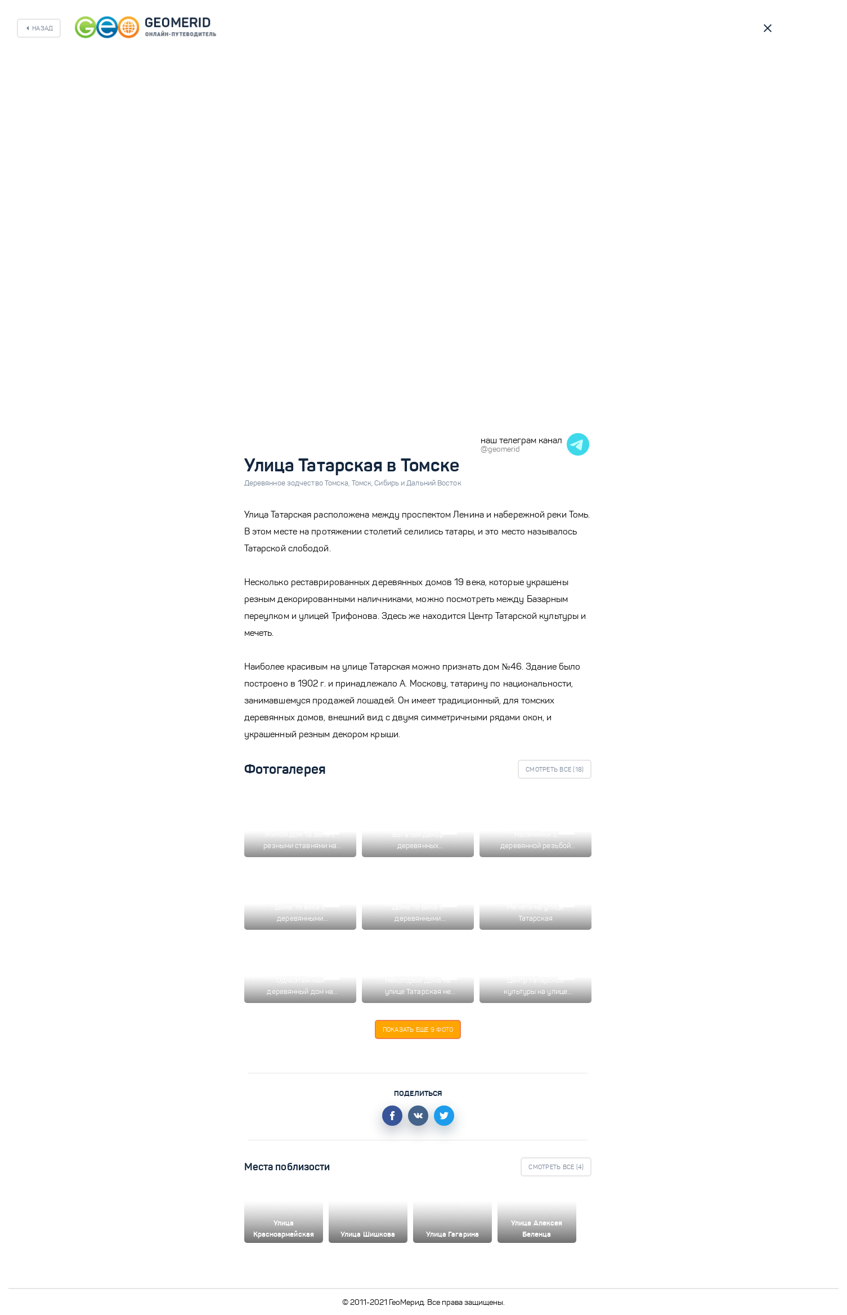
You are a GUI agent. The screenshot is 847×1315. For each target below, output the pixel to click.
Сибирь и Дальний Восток (417, 483)
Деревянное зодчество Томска (298, 483)
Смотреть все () (555, 769)
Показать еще (418, 1029)
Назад (42, 28)
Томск (363, 483)
